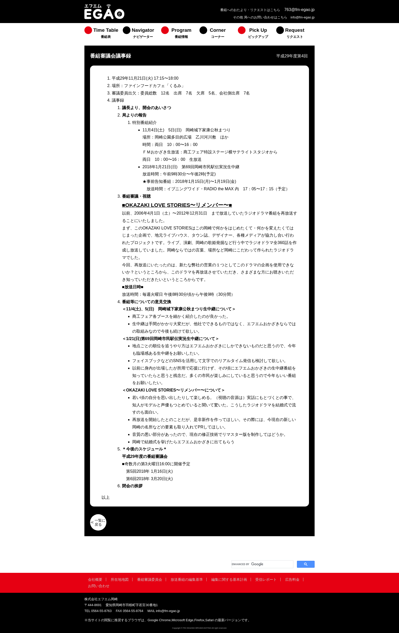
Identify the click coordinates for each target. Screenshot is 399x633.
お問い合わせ (98, 586)
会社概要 (95, 579)
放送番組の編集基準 (187, 579)
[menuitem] (103, 34)
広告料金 (292, 579)
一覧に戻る (100, 522)
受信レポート (266, 579)
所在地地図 (120, 579)
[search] (262, 564)
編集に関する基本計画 (229, 579)
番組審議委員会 (149, 579)
